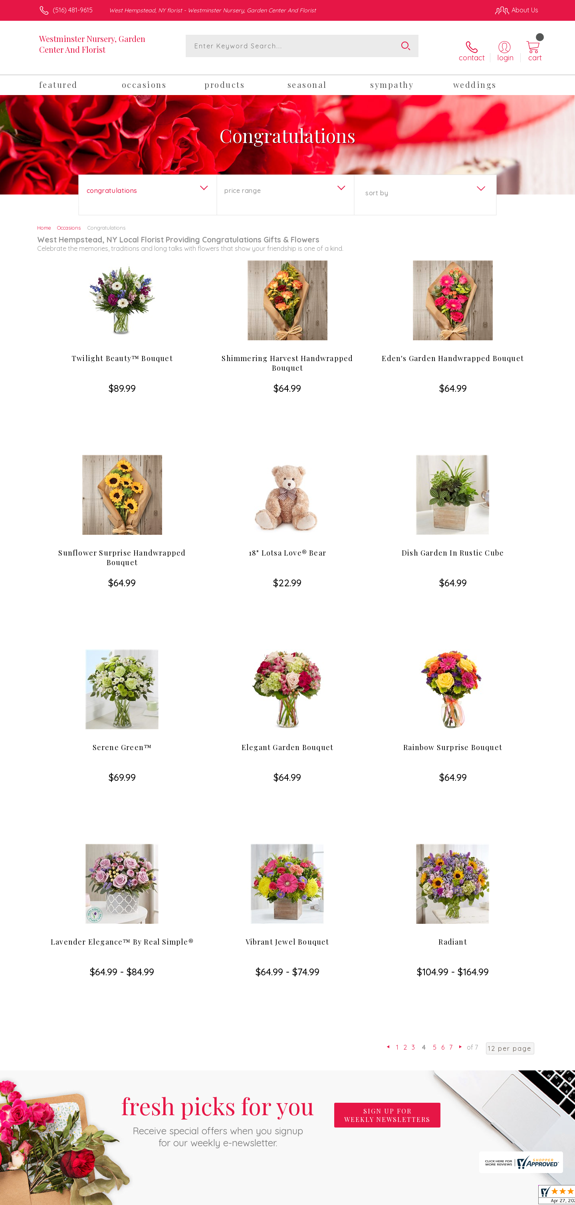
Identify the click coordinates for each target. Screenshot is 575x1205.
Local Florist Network (468, 1196)
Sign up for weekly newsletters (387, 934)
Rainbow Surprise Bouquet (452, 653)
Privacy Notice (410, 1196)
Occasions (69, 219)
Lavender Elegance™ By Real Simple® (122, 804)
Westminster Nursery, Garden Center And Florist (92, 44)
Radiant (452, 804)
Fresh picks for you (217, 939)
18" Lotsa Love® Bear (287, 501)
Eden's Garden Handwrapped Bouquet (453, 350)
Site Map (517, 1196)
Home (44, 219)
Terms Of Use (363, 1196)
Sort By (376, 185)
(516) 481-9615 (73, 10)
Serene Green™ (122, 653)
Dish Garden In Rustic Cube (453, 501)
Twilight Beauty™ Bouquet (122, 350)
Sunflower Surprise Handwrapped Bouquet (122, 506)
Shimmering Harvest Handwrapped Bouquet (287, 355)
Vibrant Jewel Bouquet (287, 804)
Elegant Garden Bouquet (287, 653)
